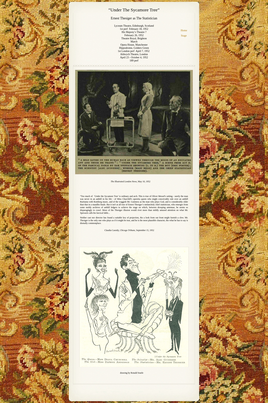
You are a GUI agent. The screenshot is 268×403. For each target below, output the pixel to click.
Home (184, 30)
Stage (184, 35)
